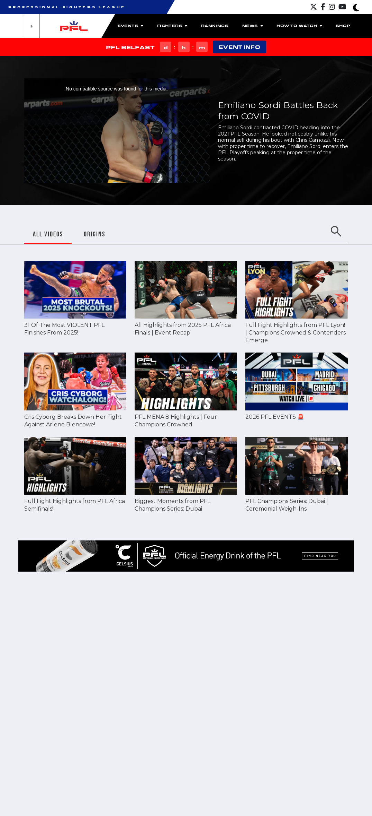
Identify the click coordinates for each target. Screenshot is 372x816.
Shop (343, 25)
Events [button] (130, 25)
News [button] (252, 25)
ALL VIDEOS (48, 234)
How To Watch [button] (299, 25)
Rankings (214, 25)
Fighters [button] (172, 25)
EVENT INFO (239, 47)
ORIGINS (94, 234)
